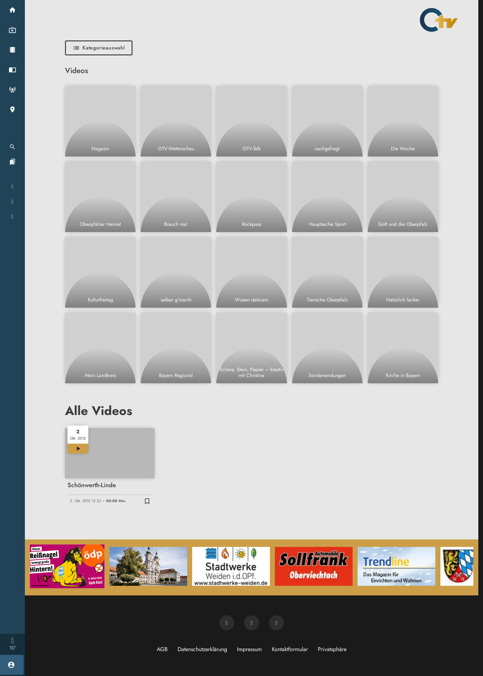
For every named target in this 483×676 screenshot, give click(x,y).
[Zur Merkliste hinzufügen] (147, 501)
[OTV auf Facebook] (251, 622)
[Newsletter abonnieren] (226, 622)
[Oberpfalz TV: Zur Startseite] (439, 20)
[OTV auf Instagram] (276, 622)
